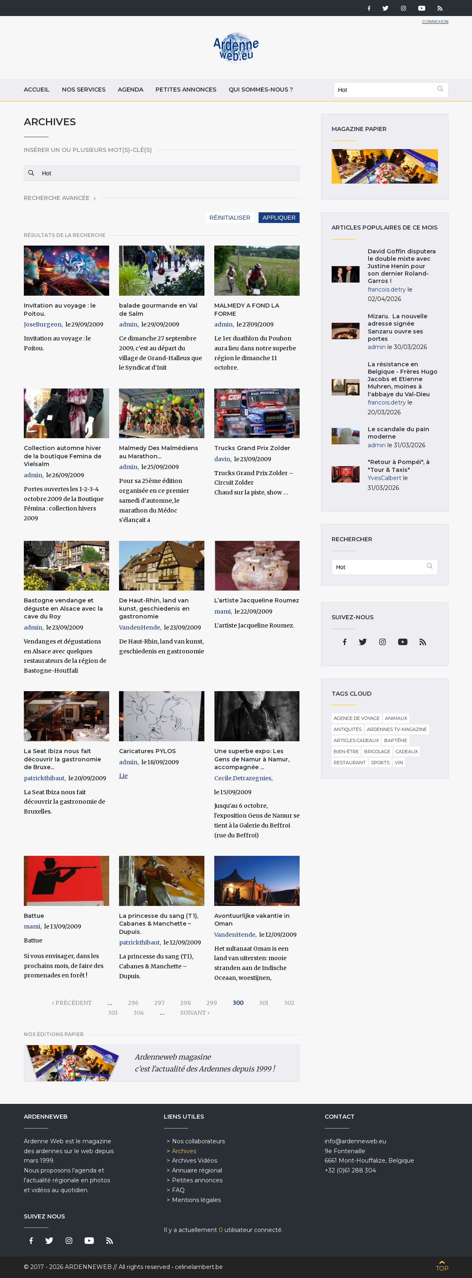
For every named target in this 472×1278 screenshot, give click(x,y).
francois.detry (387, 289)
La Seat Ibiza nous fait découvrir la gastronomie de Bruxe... (62, 759)
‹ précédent (72, 1003)
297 (159, 1003)
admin (128, 324)
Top (442, 1268)
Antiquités (348, 729)
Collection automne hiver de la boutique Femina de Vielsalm (62, 456)
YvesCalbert (384, 478)
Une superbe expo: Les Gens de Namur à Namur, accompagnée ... (251, 759)
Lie (123, 775)
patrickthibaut (44, 778)
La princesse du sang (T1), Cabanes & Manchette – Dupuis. (158, 924)
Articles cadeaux (356, 740)
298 (185, 1003)
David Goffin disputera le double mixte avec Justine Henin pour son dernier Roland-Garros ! (402, 266)
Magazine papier (385, 166)
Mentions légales (196, 1200)
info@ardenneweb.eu (355, 1141)
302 (289, 1003)
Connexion (435, 21)
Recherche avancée (56, 198)
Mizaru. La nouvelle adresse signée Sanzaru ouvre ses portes (397, 327)
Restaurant (350, 762)
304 (138, 1012)
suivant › (195, 1012)
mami (222, 611)
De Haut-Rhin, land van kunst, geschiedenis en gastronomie (154, 608)
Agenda (130, 89)
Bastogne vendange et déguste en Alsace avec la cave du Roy (63, 608)
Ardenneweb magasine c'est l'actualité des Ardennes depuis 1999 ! (205, 1063)
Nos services (83, 89)
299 (211, 1003)
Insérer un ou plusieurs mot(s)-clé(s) (88, 150)
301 (263, 1003)
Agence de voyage (357, 718)
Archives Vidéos (194, 1160)
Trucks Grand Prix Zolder (252, 448)
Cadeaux (407, 751)
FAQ (178, 1190)
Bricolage (377, 751)
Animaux (396, 718)
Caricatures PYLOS (147, 751)
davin (222, 459)
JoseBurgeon (43, 324)
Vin (399, 762)
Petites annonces (186, 89)
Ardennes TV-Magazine (397, 729)
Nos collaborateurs (198, 1141)
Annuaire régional (197, 1170)
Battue (34, 915)
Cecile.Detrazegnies (242, 778)
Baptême (395, 740)
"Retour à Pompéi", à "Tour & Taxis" (399, 465)
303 (113, 1012)
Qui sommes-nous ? (261, 89)
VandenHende (139, 627)
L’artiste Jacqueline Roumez (256, 600)
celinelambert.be (199, 1267)
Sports (380, 762)
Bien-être (346, 751)
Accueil (37, 89)
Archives (184, 1151)
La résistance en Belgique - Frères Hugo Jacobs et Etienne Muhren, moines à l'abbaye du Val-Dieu (403, 379)
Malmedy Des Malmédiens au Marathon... (158, 452)
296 (133, 1003)
